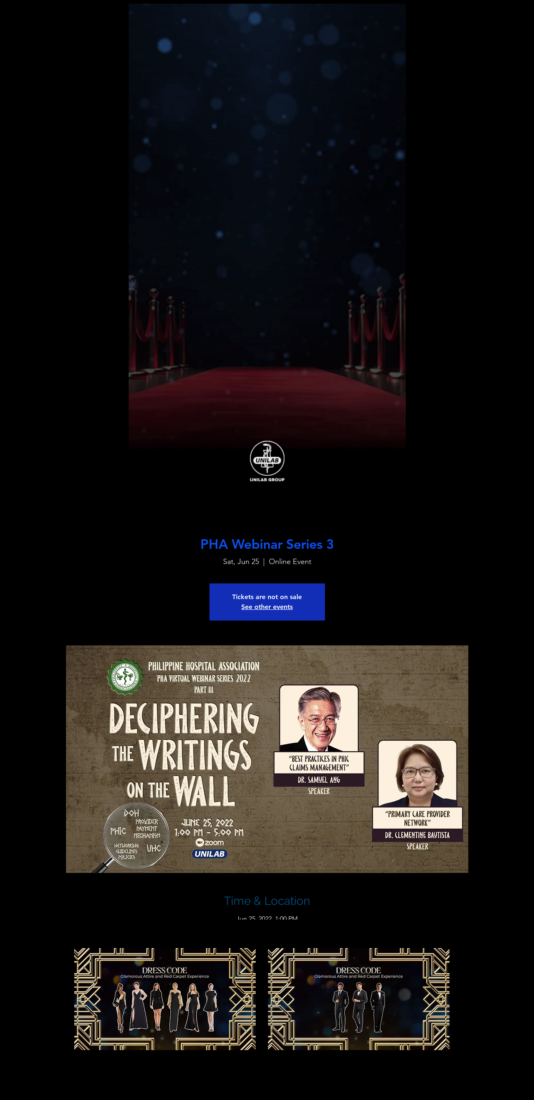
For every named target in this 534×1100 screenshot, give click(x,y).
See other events (267, 607)
